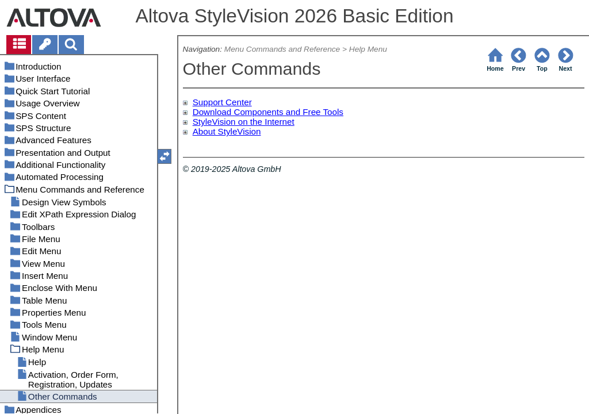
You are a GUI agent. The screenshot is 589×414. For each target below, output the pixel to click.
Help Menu (368, 49)
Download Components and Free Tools (268, 112)
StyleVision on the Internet (243, 121)
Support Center (222, 102)
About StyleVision (227, 131)
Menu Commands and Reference (282, 49)
